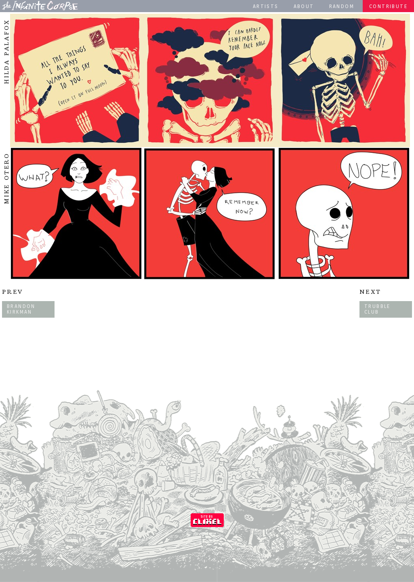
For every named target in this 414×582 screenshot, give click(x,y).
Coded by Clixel (207, 520)
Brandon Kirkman (21, 309)
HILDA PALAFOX (6, 51)
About (304, 6)
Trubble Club (377, 309)
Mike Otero (6, 178)
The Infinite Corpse (40, 5)
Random (341, 6)
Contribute (388, 6)
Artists (266, 6)
